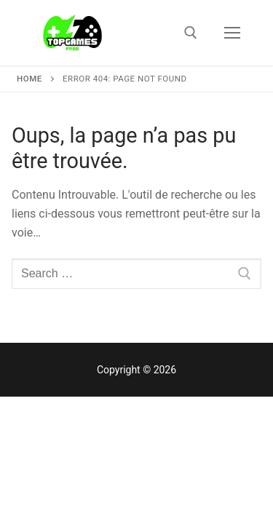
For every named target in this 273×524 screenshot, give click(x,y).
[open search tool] (190, 32)
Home (29, 79)
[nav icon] (232, 32)
